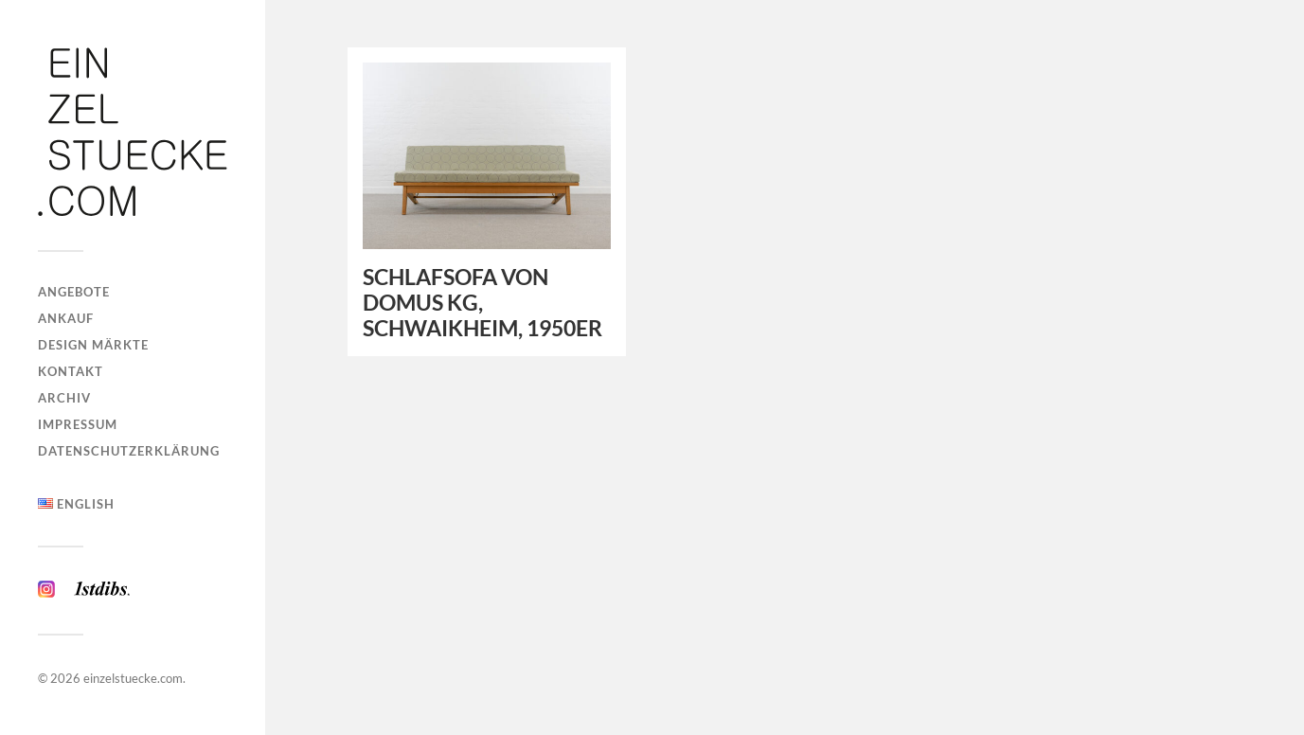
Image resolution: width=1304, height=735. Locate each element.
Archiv (64, 397)
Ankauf (66, 318)
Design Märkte (93, 344)
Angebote (74, 291)
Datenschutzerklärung (129, 450)
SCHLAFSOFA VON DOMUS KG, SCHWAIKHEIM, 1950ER (482, 302)
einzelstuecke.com (133, 678)
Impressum (77, 424)
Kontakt (70, 371)
